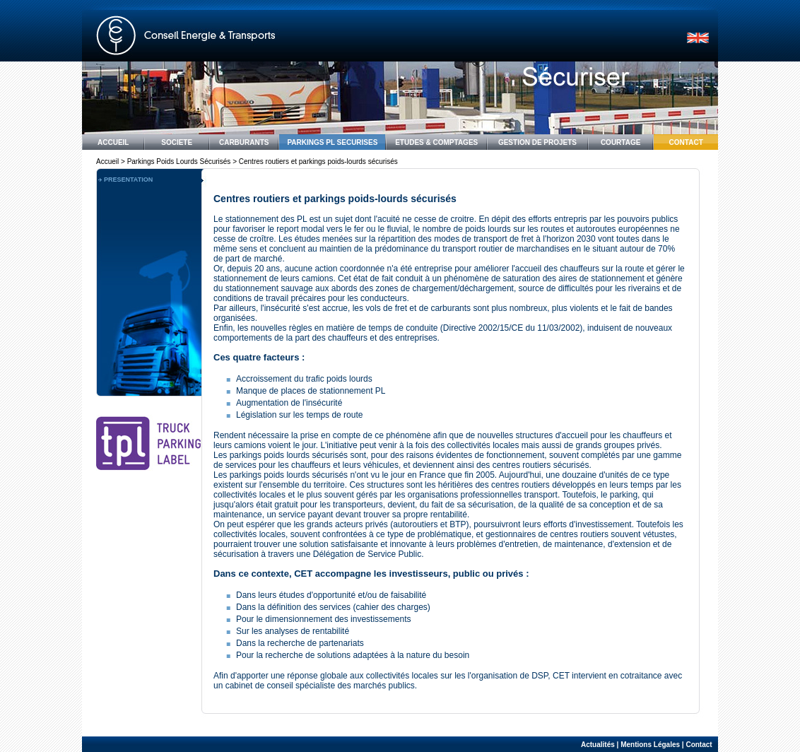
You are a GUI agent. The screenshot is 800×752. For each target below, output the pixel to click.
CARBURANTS (244, 142)
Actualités (598, 744)
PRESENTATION (128, 179)
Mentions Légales (650, 744)
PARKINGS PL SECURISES (332, 142)
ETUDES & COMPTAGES (436, 142)
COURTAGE (620, 142)
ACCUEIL (113, 142)
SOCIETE (176, 142)
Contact (699, 744)
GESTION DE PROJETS (537, 142)
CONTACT (686, 142)
